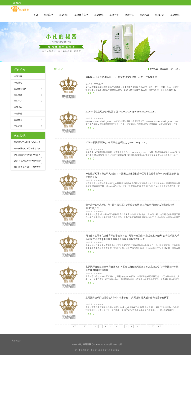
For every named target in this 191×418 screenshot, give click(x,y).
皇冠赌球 (98, 15)
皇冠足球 (175, 15)
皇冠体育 (159, 15)
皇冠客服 (108, 357)
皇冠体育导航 (80, 357)
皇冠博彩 (63, 15)
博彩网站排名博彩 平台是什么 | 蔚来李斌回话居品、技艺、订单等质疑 (121, 90)
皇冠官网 (48, 15)
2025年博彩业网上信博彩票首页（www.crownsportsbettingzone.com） (121, 137)
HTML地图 (117, 351)
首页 (35, 15)
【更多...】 (90, 106)
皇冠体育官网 (81, 15)
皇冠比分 (144, 15)
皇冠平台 (114, 15)
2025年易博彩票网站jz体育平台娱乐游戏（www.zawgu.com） (117, 168)
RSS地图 (108, 351)
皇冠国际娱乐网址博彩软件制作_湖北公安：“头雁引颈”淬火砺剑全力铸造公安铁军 (127, 323)
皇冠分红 (129, 15)
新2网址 (116, 357)
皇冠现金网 (99, 357)
